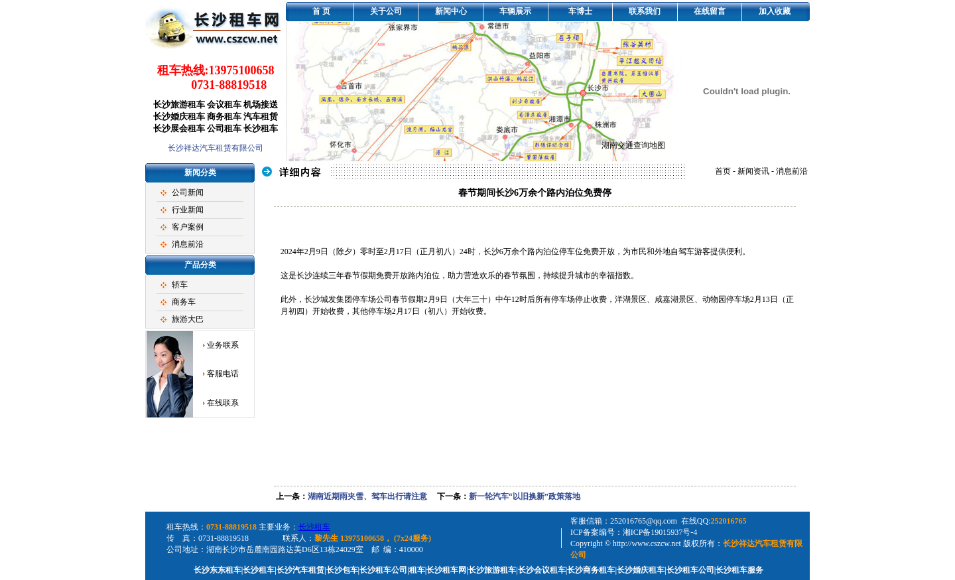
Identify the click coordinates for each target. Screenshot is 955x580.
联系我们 (645, 11)
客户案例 (188, 227)
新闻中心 (451, 11)
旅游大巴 (188, 319)
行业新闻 (188, 209)
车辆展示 (515, 11)
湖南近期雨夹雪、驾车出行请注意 (367, 496)
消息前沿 (188, 244)
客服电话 (223, 373)
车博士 (580, 11)
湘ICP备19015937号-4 (660, 532)
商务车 (184, 302)
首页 (723, 171)
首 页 (321, 11)
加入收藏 (775, 11)
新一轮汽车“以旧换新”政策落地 (524, 496)
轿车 (180, 284)
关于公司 (386, 11)
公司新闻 (188, 192)
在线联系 (223, 402)
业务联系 (223, 345)
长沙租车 (314, 527)
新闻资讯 (753, 171)
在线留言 (710, 11)
